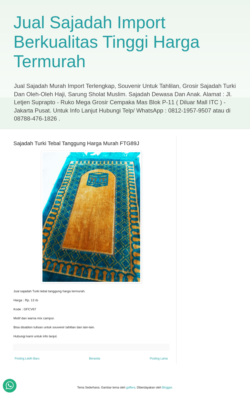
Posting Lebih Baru (27, 358)
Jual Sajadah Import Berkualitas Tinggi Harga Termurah (106, 42)
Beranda (94, 358)
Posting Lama (159, 358)
